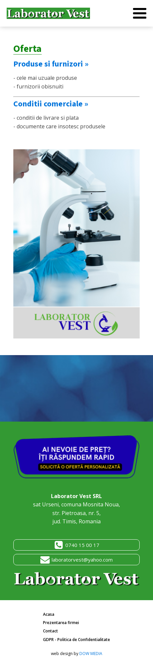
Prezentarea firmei (61, 622)
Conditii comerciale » (50, 104)
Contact (50, 631)
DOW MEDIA (90, 653)
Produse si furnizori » (51, 64)
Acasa (48, 614)
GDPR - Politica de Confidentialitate (76, 639)
